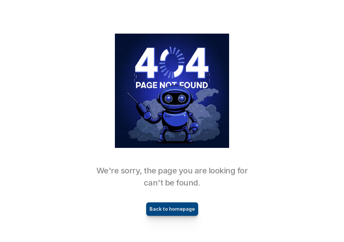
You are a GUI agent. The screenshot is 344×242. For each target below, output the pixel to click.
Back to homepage (172, 209)
